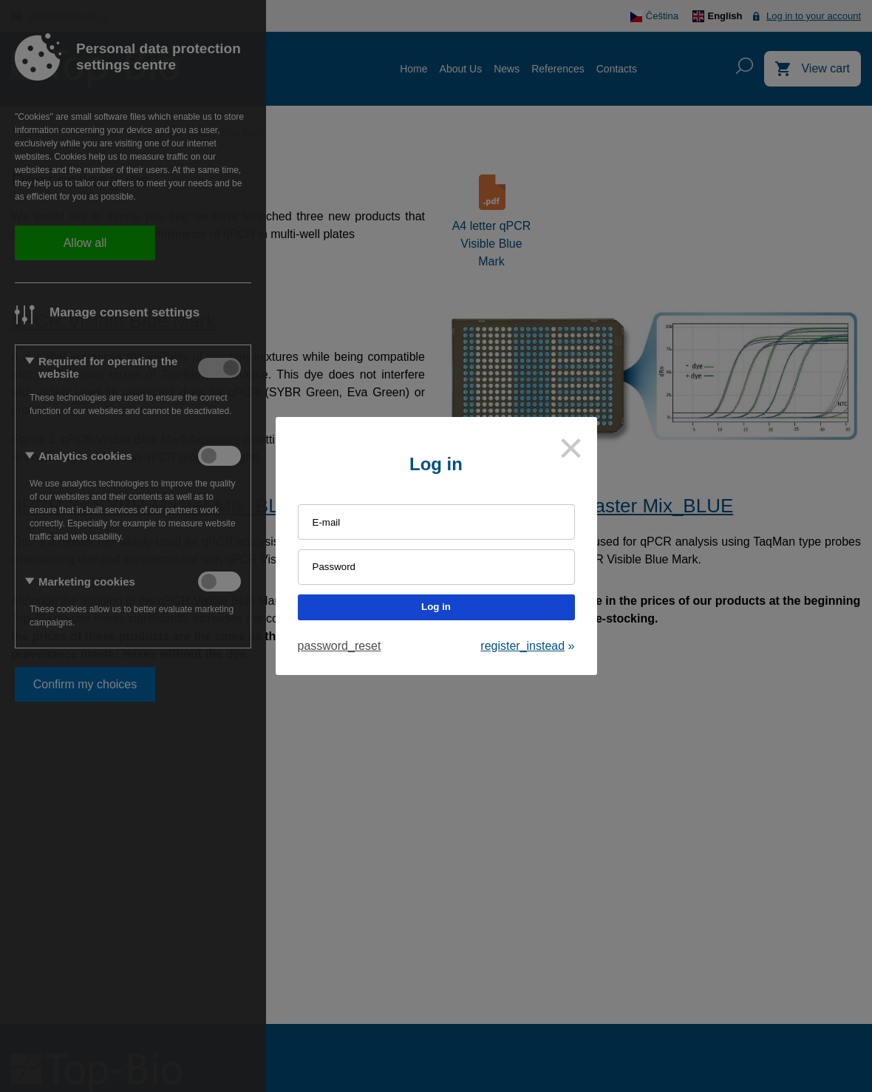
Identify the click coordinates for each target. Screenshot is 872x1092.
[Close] (571, 448)
